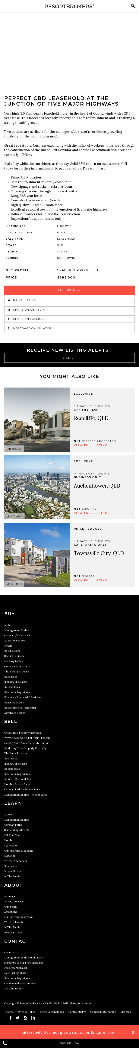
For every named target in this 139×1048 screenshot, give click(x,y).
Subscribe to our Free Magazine (24, 962)
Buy (9, 613)
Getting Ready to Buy (17, 666)
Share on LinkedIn (26, 309)
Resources (10, 676)
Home (10, 1011)
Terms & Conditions (52, 1011)
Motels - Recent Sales (17, 779)
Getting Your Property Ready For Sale (27, 742)
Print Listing (22, 300)
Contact (16, 941)
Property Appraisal (15, 967)
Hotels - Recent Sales (17, 784)
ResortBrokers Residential (20, 707)
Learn (13, 803)
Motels (8, 814)
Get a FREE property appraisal (22, 732)
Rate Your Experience (17, 692)
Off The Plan (12, 835)
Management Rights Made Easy (23, 957)
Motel (7, 624)
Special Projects (14, 655)
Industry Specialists (16, 681)
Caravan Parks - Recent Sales (22, 789)
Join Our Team (13, 932)
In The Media (12, 876)
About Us (9, 896)
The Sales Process (15, 753)
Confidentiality (77, 1011)
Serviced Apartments (16, 829)
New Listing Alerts (15, 972)
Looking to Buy (13, 661)
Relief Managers (14, 702)
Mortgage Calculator (29, 328)
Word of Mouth (13, 922)
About (13, 885)
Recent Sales (12, 686)
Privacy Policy (27, 1011)
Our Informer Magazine (18, 850)
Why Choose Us (13, 901)
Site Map (126, 1011)
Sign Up (69, 357)
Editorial (9, 855)
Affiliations (10, 911)
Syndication (11, 845)
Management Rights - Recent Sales (25, 794)
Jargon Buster (12, 871)
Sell (10, 721)
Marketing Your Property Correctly (25, 748)
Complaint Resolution (103, 1011)
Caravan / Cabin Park (17, 635)
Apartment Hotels (15, 640)
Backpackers (12, 650)
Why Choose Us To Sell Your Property (27, 737)
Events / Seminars (15, 860)
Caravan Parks (13, 824)
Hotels (8, 645)
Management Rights (16, 630)
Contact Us (11, 952)
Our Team (10, 906)
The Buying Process (16, 671)
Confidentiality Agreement (20, 983)
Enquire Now (69, 290)
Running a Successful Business (22, 697)
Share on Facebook (27, 318)
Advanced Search (14, 712)
